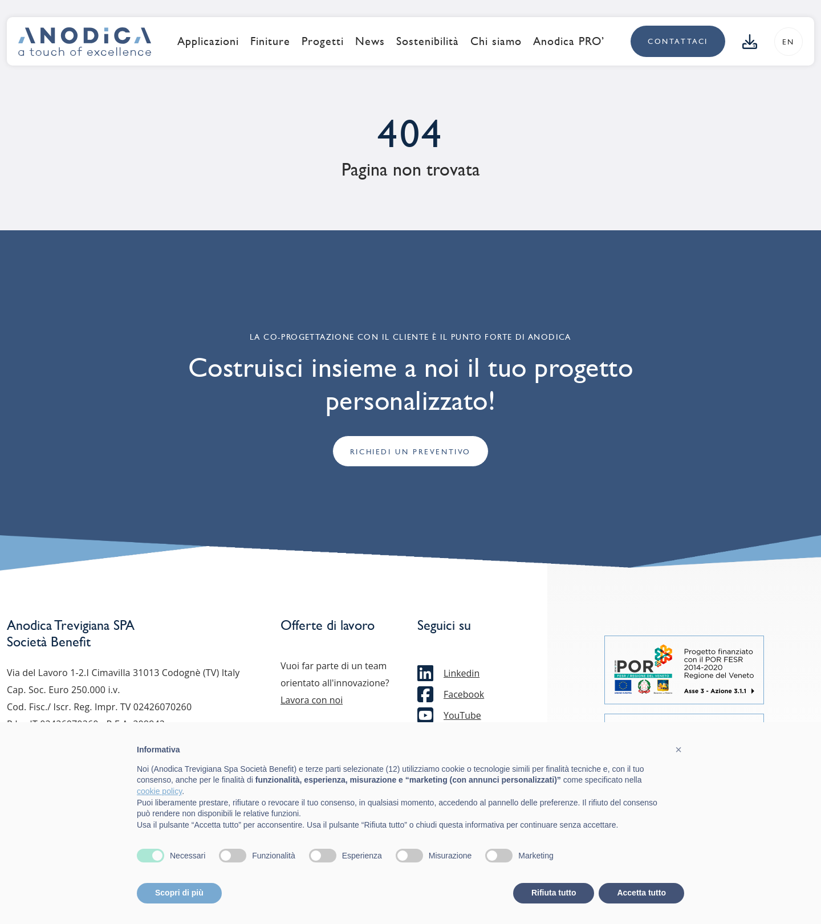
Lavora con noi (312, 700)
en (788, 42)
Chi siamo (496, 41)
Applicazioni (208, 41)
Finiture (270, 41)
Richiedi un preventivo (410, 451)
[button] (678, 749)
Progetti (323, 41)
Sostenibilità (427, 41)
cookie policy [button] (159, 791)
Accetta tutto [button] (641, 892)
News (370, 41)
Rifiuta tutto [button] (553, 892)
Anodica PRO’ (568, 41)
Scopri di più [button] (179, 892)
